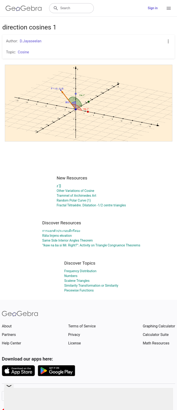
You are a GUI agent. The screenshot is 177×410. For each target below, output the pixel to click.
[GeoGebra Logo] (24, 8)
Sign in (153, 8)
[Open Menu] (168, 8)
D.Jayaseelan (30, 41)
